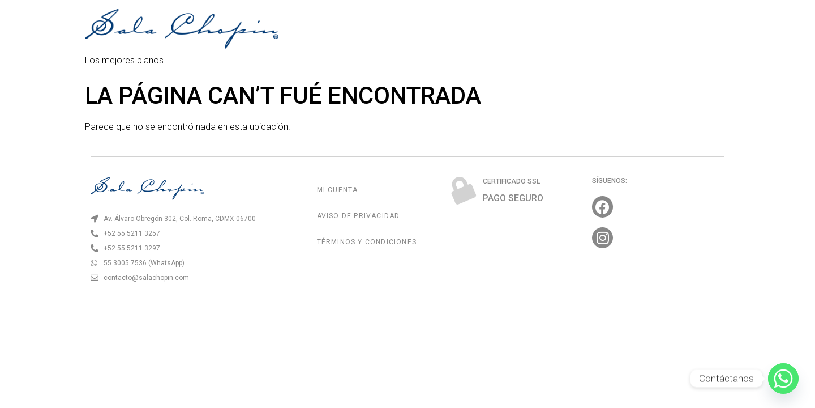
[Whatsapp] (783, 378)
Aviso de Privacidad (358, 216)
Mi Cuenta (337, 190)
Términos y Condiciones (367, 242)
